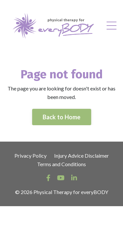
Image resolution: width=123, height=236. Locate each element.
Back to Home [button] (62, 117)
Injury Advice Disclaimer (81, 155)
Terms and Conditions (61, 164)
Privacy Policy (30, 155)
